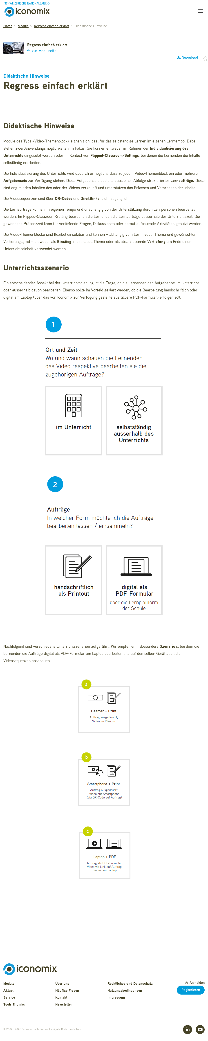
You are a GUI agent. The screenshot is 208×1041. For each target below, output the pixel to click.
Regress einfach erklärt (51, 26)
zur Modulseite (41, 51)
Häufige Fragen (67, 991)
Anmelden (195, 983)
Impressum (116, 997)
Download (187, 58)
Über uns (62, 984)
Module (23, 26)
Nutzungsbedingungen (124, 991)
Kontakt (61, 997)
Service (9, 997)
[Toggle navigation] (199, 11)
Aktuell (8, 991)
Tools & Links (14, 1004)
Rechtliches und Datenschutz (130, 984)
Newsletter (63, 1004)
